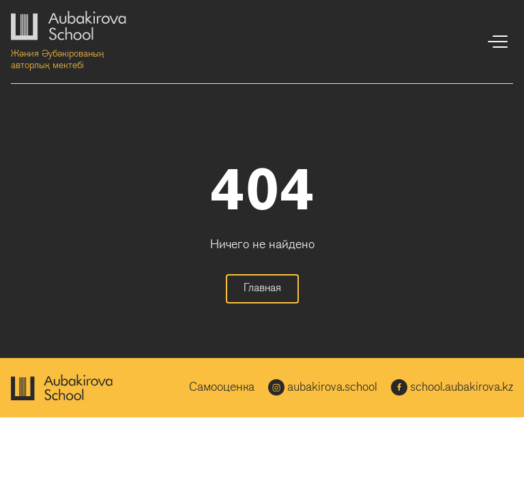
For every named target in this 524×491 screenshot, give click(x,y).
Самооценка (221, 387)
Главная (262, 288)
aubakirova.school (322, 387)
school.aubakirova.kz (452, 387)
